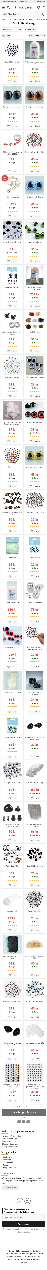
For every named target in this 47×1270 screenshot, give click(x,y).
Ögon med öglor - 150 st (34, 1001)
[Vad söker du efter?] (23, 14)
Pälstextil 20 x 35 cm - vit (12, 692)
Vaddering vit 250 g (12, 602)
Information (41, 2)
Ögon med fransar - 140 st (35, 512)
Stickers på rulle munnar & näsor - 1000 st (12, 153)
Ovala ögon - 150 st (34, 911)
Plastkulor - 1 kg (12, 911)
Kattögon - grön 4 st (34, 242)
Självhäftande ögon (12, 287)
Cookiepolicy (8, 1162)
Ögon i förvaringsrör (35, 602)
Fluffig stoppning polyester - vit (34, 63)
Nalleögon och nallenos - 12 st (12, 513)
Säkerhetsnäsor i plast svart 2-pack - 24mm (12, 1044)
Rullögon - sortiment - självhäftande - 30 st (34, 648)
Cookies (6, 1165)
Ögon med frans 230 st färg (34, 152)
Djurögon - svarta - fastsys (12, 107)
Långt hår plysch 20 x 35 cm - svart (12, 957)
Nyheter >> (23, 2)
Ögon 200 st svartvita (12, 62)
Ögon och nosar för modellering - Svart (12, 825)
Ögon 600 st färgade (12, 377)
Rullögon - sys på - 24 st (12, 783)
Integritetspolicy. (23, 1232)
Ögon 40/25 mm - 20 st (35, 866)
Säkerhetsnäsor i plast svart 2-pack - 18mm (34, 738)
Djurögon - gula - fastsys (34, 467)
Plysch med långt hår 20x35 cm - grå (34, 825)
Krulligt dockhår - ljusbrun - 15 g (34, 957)
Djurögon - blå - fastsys (35, 197)
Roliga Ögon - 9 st (12, 866)
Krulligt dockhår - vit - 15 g (35, 1043)
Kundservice (7, 1157)
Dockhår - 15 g (35, 332)
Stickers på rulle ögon (12, 197)
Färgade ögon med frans (12, 737)
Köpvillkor (7, 1160)
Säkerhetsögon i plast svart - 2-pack (12, 333)
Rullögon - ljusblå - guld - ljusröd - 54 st (12, 1086)
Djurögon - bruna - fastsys (35, 107)
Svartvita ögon (35, 557)
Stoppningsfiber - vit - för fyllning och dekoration (12, 423)
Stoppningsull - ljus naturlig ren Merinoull (34, 288)
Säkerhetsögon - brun (12, 647)
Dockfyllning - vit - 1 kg (35, 783)
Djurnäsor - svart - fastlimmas (34, 693)
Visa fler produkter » (24, 1112)
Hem (3, 19)
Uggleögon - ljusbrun (34, 422)
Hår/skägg (12, 557)
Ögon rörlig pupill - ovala (35, 377)
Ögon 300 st (12, 467)
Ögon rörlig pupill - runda (12, 242)
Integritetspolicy (9, 1168)
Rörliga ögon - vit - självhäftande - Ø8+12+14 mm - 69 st (35, 1087)
